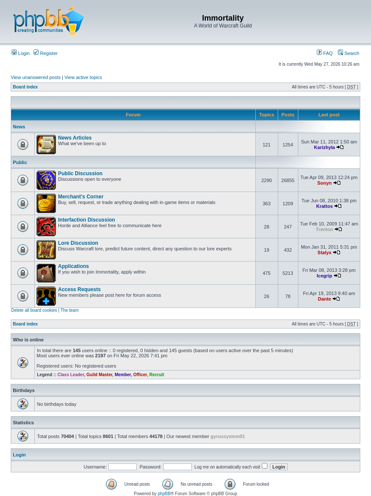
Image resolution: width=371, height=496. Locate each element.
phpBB (164, 493)
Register (46, 53)
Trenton (324, 229)
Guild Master (99, 374)
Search (348, 53)
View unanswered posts (36, 77)
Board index (25, 87)
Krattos (324, 206)
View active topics (83, 77)
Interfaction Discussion (86, 220)
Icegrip (324, 275)
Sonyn (324, 183)
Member (123, 374)
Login (21, 53)
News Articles (75, 138)
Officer (140, 374)
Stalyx (324, 252)
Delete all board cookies (34, 310)
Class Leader (71, 374)
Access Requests (79, 289)
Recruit (156, 374)
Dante (324, 298)
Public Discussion (80, 173)
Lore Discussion (78, 243)
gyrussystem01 (228, 436)
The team (70, 310)
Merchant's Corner (81, 197)
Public (20, 162)
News (19, 126)
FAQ (325, 53)
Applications (73, 266)
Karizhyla (324, 147)
